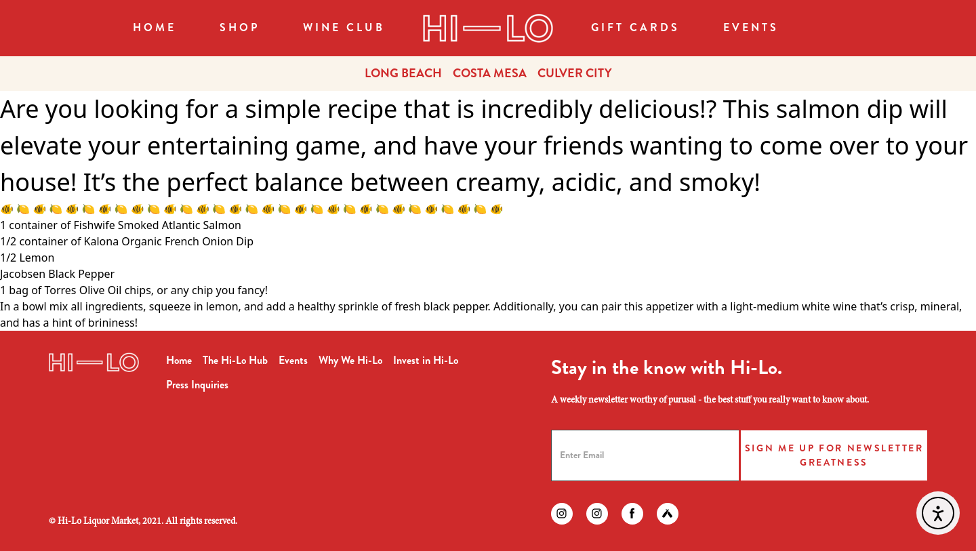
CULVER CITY (574, 73)
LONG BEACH (403, 73)
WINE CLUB (344, 27)
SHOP (240, 27)
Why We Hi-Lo (350, 360)
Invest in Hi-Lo (425, 360)
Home (154, 27)
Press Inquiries (197, 384)
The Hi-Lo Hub (235, 360)
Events (751, 27)
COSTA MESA (490, 73)
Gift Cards (635, 27)
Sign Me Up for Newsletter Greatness (834, 455)
